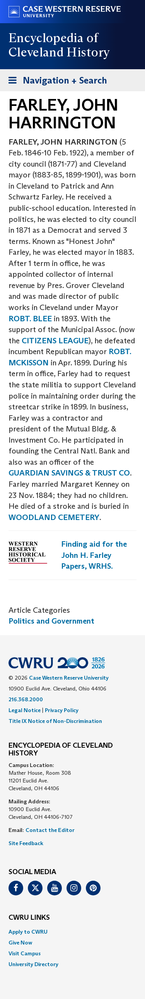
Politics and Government (51, 621)
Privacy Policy (61, 710)
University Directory (33, 964)
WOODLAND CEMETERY (54, 517)
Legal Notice (25, 710)
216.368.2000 (26, 699)
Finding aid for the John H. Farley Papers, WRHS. (94, 555)
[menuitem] (72, 931)
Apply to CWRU (28, 931)
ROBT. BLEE (30, 318)
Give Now (20, 942)
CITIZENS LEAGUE (55, 340)
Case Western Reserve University (69, 677)
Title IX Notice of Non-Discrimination (55, 721)
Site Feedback (26, 843)
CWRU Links (29, 918)
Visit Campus (25, 953)
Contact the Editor (50, 830)
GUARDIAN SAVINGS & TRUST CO (69, 472)
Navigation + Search (55, 81)
